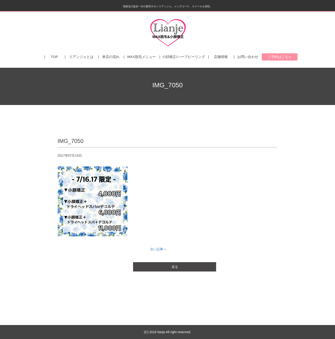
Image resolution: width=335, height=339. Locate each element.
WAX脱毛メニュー (141, 57)
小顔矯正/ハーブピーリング (183, 57)
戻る (174, 267)
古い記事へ (158, 249)
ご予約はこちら (280, 57)
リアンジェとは (81, 57)
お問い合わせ (247, 57)
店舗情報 (221, 57)
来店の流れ (111, 57)
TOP (54, 57)
